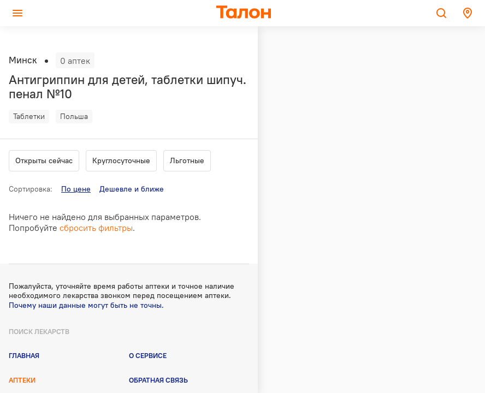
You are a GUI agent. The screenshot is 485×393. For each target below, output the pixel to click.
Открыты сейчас (44, 160)
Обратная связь (158, 380)
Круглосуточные (121, 160)
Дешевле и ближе (131, 189)
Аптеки (22, 380)
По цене (76, 189)
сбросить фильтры (96, 227)
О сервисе (148, 355)
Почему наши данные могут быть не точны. (86, 305)
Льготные (187, 160)
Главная (24, 355)
